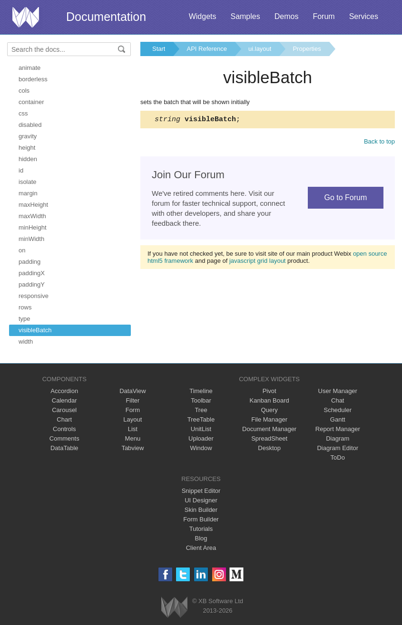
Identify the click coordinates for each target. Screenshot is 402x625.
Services (363, 16)
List (132, 429)
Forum (323, 16)
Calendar (64, 400)
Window (201, 448)
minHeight (33, 227)
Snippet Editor (201, 490)
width (26, 341)
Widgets (202, 16)
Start (158, 48)
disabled (30, 124)
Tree (201, 409)
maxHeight (33, 204)
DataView (132, 390)
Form (133, 409)
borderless (33, 79)
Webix (174, 607)
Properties (307, 48)
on (22, 250)
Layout (132, 419)
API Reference (206, 48)
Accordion (64, 390)
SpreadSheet (269, 438)
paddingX (32, 273)
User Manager (337, 390)
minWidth (31, 238)
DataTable (64, 448)
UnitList (201, 429)
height (27, 147)
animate (29, 67)
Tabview (132, 448)
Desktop (269, 448)
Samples (245, 16)
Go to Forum (345, 199)
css (23, 113)
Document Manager (269, 429)
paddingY (32, 284)
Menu (133, 438)
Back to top (379, 142)
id (21, 170)
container (31, 102)
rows (25, 307)
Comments (64, 438)
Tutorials (201, 528)
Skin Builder (201, 509)
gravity (28, 136)
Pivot (269, 390)
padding (29, 261)
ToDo (338, 457)
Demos (287, 16)
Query (269, 409)
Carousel (64, 409)
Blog (201, 538)
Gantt (337, 419)
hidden (28, 159)
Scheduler (338, 409)
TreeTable (201, 419)
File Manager (269, 419)
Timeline (201, 390)
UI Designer (201, 500)
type (24, 318)
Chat (337, 400)
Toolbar (201, 400)
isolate (28, 181)
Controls (64, 429)
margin (28, 193)
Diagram (337, 438)
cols (24, 90)
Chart (64, 419)
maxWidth (32, 216)
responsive (34, 295)
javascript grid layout (257, 262)
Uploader (201, 438)
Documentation (106, 16)
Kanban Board (269, 400)
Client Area (201, 547)
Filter (132, 400)
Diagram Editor (337, 448)
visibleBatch (35, 330)
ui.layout (259, 48)
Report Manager (337, 429)
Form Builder (200, 519)
